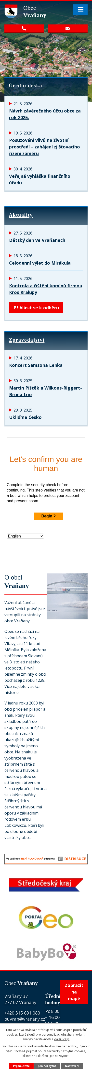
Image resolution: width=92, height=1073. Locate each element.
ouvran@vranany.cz (24, 1019)
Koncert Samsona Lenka (36, 365)
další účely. (61, 1039)
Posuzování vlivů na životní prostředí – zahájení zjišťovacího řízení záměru (44, 146)
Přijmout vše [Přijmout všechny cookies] (21, 1066)
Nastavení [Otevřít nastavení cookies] (72, 1066)
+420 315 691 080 (22, 1013)
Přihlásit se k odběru (36, 308)
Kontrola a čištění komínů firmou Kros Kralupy (45, 289)
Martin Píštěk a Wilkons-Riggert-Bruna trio (45, 391)
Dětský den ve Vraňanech (37, 240)
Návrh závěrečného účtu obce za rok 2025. (45, 114)
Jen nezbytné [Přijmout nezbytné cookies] (47, 1066)
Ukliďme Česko (25, 417)
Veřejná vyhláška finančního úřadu (39, 179)
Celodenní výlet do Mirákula (40, 263)
